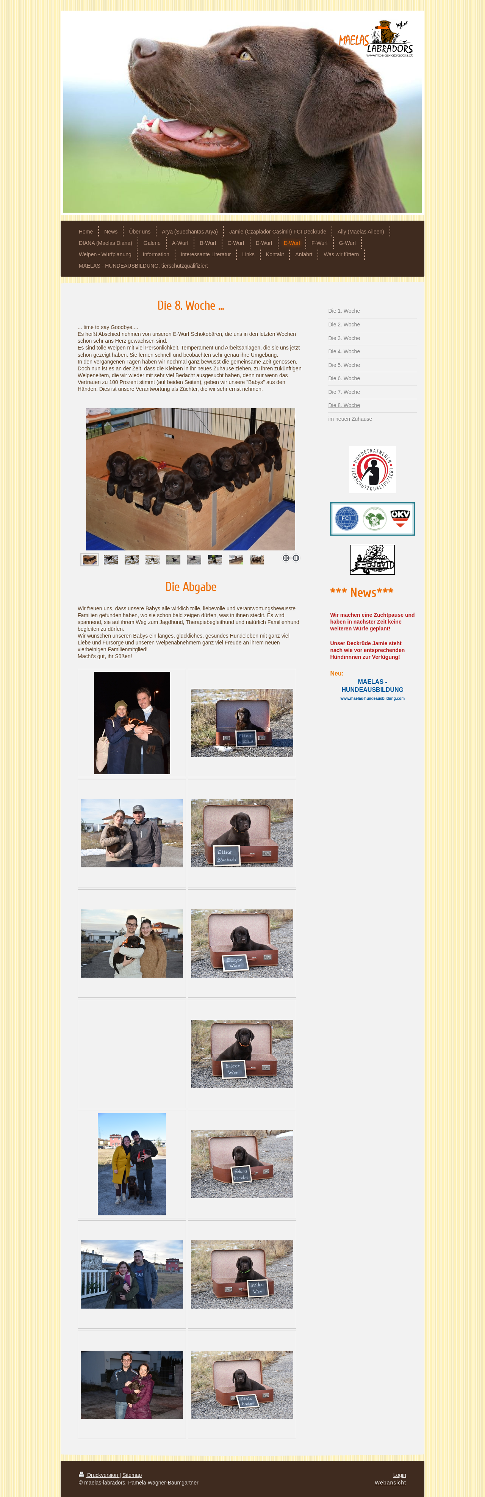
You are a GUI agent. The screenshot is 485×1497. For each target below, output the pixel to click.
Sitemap (132, 1475)
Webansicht (390, 1483)
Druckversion (99, 1475)
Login (399, 1475)
